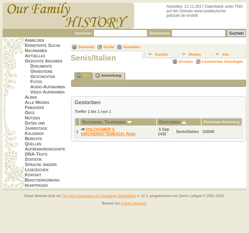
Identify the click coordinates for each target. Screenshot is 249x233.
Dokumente (41, 66)
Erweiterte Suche (42, 45)
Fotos (36, 81)
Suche (108, 47)
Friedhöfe (34, 107)
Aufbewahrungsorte (45, 148)
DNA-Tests (36, 154)
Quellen (33, 143)
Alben (31, 97)
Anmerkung (108, 75)
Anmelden (34, 40)
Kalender (34, 133)
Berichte (33, 138)
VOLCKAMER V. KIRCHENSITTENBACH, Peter (108, 131)
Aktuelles (35, 55)
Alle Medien (37, 102)
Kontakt (33, 174)
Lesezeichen (36, 169)
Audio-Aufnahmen (47, 86)
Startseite (86, 47)
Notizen (32, 117)
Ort (83, 75)
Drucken (186, 61)
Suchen (161, 54)
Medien (195, 54)
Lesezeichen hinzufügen (222, 61)
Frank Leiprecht (133, 203)
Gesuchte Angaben (43, 60)
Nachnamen (36, 50)
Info (225, 54)
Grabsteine (41, 71)
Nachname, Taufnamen (107, 122)
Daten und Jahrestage (36, 125)
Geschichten (42, 76)
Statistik (33, 159)
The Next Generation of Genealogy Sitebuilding (99, 196)
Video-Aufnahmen (47, 91)
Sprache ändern (40, 164)
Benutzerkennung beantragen (42, 182)
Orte (30, 112)
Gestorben (172, 122)
